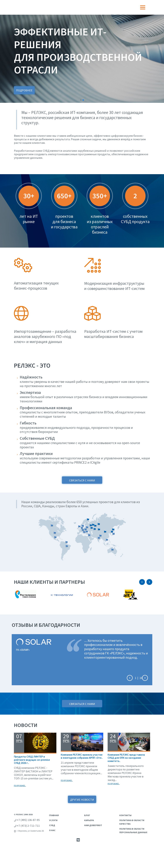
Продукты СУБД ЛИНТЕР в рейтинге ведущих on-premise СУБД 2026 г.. (32, 760)
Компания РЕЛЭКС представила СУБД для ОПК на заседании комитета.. (126, 758)
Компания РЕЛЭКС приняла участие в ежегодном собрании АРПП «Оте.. (82, 756)
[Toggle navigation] (142, 7)
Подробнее (24, 90)
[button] (80, 100)
